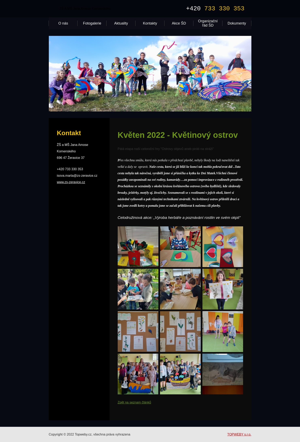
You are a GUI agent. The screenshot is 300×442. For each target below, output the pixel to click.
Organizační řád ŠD (208, 23)
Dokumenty (237, 23)
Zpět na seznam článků (134, 402)
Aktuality (121, 23)
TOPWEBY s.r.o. (239, 434)
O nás (63, 23)
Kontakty (150, 23)
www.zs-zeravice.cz (71, 182)
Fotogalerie (92, 23)
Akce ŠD (179, 23)
